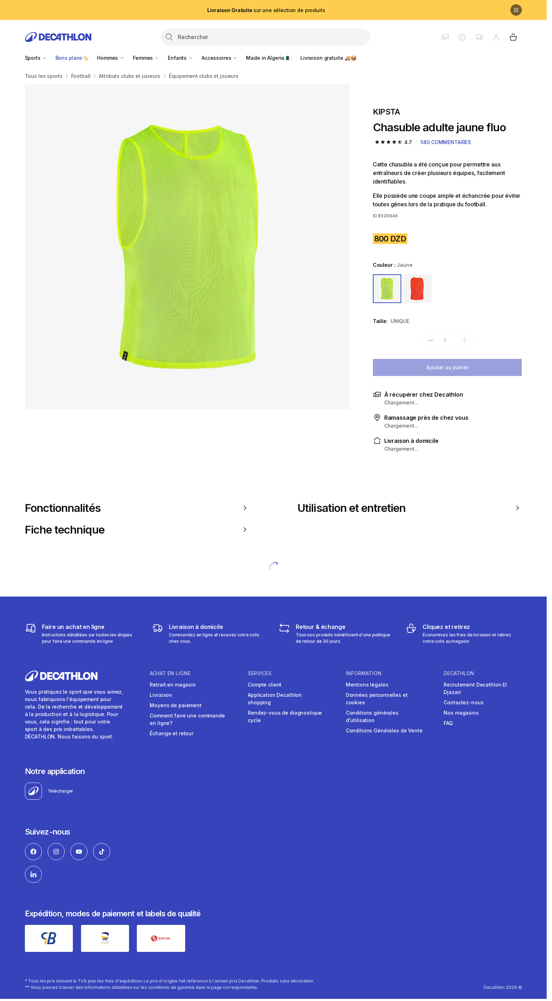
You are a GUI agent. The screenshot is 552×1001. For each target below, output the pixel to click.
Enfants (180, 58)
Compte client (265, 685)
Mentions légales (367, 685)
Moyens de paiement (175, 705)
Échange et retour (171, 733)
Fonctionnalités (137, 507)
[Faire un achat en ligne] (83, 634)
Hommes (110, 58)
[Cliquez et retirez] (464, 634)
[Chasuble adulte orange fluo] (187, 247)
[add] (464, 340)
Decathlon (459, 673)
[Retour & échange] (337, 634)
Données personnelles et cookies (377, 698)
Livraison (161, 695)
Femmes (146, 58)
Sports (36, 58)
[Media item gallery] (187, 247)
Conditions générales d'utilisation (372, 716)
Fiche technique (137, 529)
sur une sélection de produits (266, 10)
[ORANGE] (417, 288)
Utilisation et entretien (410, 507)
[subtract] (430, 340)
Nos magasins (461, 713)
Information (363, 673)
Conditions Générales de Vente (384, 730)
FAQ (448, 723)
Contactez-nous (463, 702)
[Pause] (516, 10)
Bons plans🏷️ (72, 58)
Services (260, 673)
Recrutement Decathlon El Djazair (475, 688)
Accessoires (219, 58)
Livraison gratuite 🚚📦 (328, 58)
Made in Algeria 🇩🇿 (269, 58)
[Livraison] (210, 634)
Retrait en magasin (172, 685)
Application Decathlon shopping (275, 698)
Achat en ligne (170, 673)
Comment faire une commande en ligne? (187, 719)
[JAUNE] (387, 288)
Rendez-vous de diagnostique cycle (285, 716)
